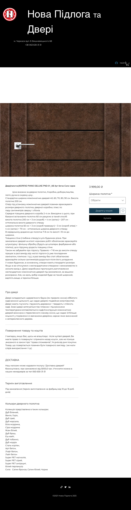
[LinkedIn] (69, 487)
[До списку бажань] (123, 211)
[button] (127, 64)
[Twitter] (65, 487)
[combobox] (107, 200)
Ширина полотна (100, 193)
